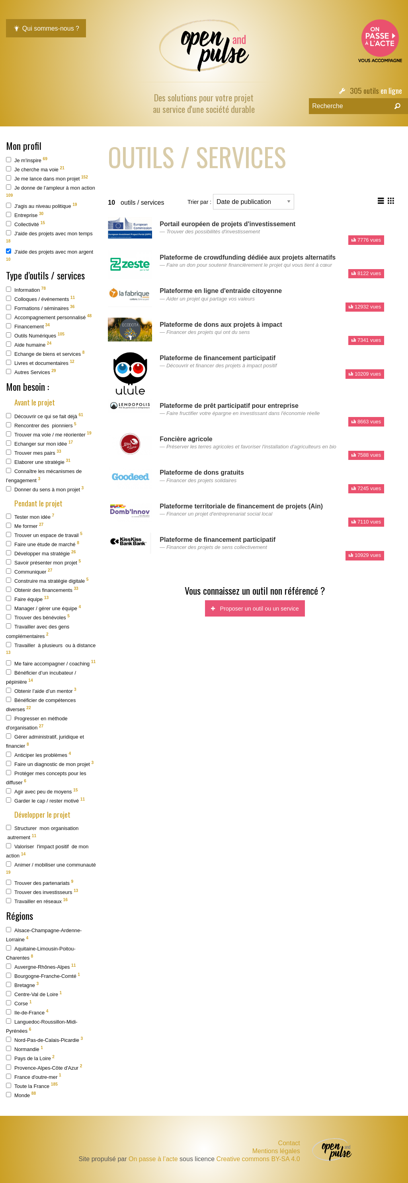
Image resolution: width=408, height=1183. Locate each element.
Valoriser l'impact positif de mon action (47, 851)
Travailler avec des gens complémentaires (37, 631)
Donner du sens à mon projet (45, 489)
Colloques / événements (40, 298)
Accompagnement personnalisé (49, 317)
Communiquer (29, 571)
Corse (18, 1003)
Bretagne (22, 984)
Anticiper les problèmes (38, 754)
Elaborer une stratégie (38, 461)
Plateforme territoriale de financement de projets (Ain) (241, 506)
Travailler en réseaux (37, 901)
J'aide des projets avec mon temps (49, 236)
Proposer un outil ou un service (255, 608)
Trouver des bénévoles (38, 617)
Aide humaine (28, 344)
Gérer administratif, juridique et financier (45, 741)
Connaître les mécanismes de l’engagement (44, 475)
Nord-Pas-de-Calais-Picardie (44, 1039)
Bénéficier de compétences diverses (41, 704)
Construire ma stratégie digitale (47, 580)
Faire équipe (27, 598)
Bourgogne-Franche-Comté (43, 975)
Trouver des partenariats (39, 882)
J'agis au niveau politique (41, 205)
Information (26, 289)
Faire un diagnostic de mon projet (50, 763)
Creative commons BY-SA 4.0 (258, 1159)
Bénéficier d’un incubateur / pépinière (41, 677)
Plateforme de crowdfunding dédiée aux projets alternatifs (248, 257)
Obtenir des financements (42, 589)
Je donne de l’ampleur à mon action (50, 191)
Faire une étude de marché (42, 544)
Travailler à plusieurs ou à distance (51, 648)
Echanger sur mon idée (39, 443)
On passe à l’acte (153, 1159)
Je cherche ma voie (35, 169)
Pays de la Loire (30, 1058)
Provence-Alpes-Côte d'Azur (44, 1067)
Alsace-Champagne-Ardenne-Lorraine (44, 935)
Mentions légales (276, 1151)
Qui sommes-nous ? (46, 28)
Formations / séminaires (40, 307)
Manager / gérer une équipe (43, 608)
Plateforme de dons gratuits (202, 472)
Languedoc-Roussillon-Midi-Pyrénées (42, 1026)
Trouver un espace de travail (44, 534)
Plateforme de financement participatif (217, 358)
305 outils (364, 90)
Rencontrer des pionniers (41, 425)
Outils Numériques (35, 335)
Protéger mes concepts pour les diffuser (46, 777)
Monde (21, 1094)
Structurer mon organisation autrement (42, 832)
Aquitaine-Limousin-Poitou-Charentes (41, 953)
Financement (28, 326)
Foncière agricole (186, 439)
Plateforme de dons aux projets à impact (221, 324)
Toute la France (32, 1085)
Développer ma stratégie (41, 553)
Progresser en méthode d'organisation (37, 723)
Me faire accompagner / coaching (51, 662)
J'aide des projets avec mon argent (49, 255)
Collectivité (25, 224)
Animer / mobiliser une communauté (51, 868)
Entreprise (24, 214)
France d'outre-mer (33, 1076)
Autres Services (31, 371)
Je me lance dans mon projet (47, 178)
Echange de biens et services (45, 353)
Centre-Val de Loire (34, 994)
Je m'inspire (26, 160)
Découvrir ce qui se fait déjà (44, 416)
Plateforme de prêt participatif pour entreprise (229, 405)
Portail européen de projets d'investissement (227, 224)
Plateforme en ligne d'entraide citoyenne (221, 290)
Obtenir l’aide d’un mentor (41, 690)
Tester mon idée (30, 516)
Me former (24, 525)
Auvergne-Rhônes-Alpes (41, 966)
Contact (289, 1143)
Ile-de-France (27, 1012)
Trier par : (240, 201)
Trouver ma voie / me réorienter (49, 434)
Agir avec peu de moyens (42, 791)
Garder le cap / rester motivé (45, 800)
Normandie (24, 1048)
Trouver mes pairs (33, 452)
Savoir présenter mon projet (43, 562)
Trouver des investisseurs (42, 891)
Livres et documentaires (40, 362)
